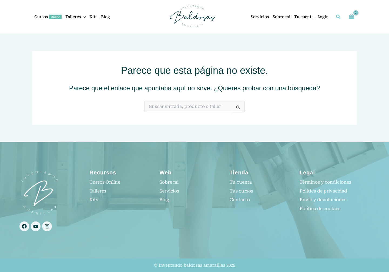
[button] (83, 17)
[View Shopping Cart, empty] (351, 17)
